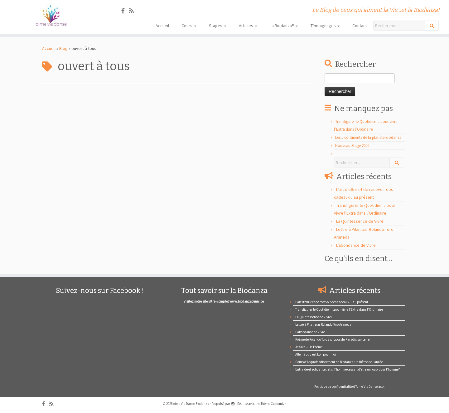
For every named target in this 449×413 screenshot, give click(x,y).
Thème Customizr (273, 403)
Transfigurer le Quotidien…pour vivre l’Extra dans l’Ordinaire (339, 309)
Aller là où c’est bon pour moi (315, 354)
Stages (217, 25)
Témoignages (325, 25)
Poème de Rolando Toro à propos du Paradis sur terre (332, 339)
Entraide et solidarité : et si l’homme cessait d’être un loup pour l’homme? (347, 369)
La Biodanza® (284, 25)
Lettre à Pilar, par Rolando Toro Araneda (323, 324)
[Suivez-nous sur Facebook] (125, 10)
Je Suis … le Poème (308, 347)
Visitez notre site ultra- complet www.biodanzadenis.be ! (224, 301)
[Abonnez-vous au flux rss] (133, 10)
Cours (188, 25)
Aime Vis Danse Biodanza (191, 403)
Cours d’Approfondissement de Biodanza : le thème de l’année (339, 362)
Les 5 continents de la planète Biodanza (368, 137)
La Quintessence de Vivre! (360, 221)
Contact (359, 25)
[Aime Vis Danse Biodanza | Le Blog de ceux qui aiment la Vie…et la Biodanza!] (52, 15)
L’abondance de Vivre (356, 245)
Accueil (162, 25)
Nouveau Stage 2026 (352, 145)
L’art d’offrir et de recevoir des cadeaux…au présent (331, 302)
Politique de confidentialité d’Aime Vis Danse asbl (349, 386)
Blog (63, 48)
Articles (248, 25)
